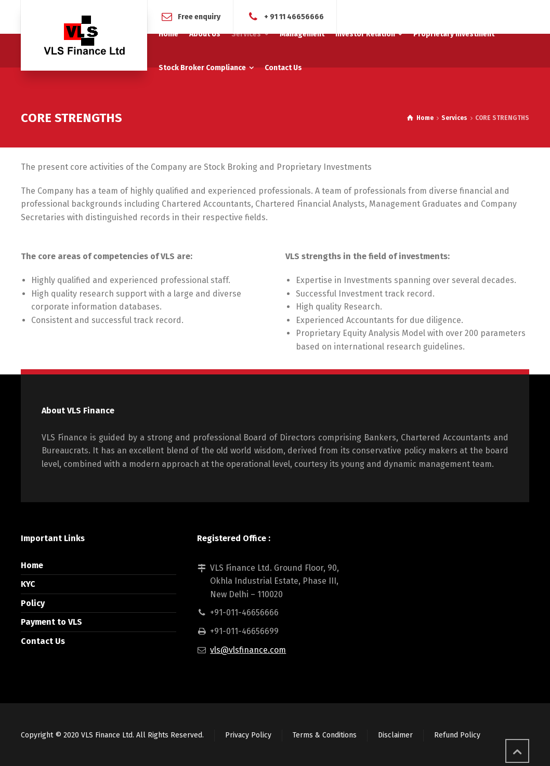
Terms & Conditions (325, 735)
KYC (28, 584)
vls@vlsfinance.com (248, 650)
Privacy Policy (248, 735)
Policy (33, 603)
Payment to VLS (51, 622)
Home (32, 565)
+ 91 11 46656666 (294, 16)
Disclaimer (395, 735)
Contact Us (43, 641)
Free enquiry (199, 16)
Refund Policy (457, 735)
